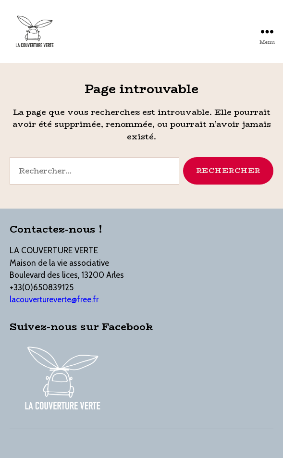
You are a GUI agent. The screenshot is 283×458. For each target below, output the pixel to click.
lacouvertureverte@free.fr (54, 299)
